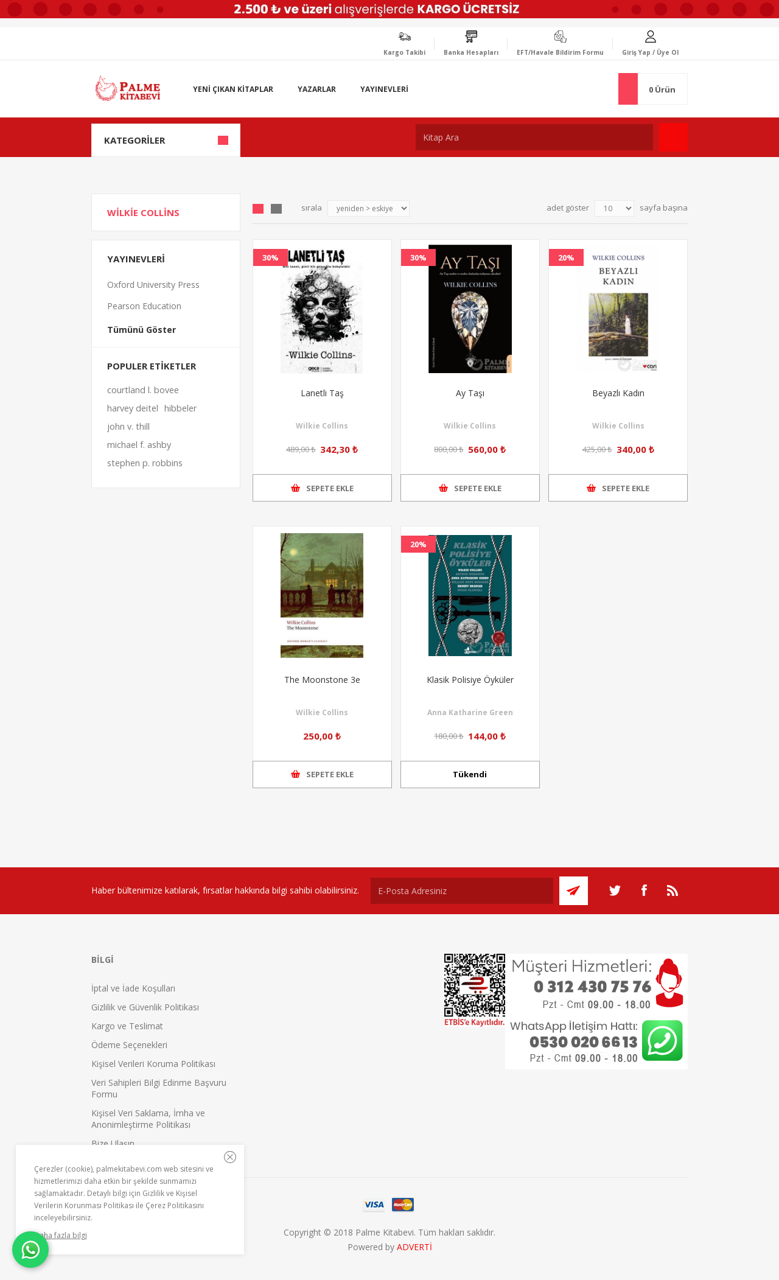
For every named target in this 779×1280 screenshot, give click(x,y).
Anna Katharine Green (470, 712)
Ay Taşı (470, 393)
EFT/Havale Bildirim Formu (560, 52)
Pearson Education (144, 306)
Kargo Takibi (404, 52)
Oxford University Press (153, 284)
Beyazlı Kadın (618, 393)
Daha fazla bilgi (60, 1235)
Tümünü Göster (141, 329)
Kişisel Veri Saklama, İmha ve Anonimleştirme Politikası (148, 1118)
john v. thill (128, 426)
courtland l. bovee (143, 390)
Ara (673, 137)
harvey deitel (132, 408)
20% (566, 257)
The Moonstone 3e (322, 679)
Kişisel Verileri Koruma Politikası (153, 1063)
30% (270, 257)
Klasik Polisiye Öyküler (470, 679)
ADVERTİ (414, 1247)
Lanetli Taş (322, 393)
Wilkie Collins (322, 426)
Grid (258, 209)
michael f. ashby (139, 444)
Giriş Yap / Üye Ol (650, 52)
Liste (276, 209)
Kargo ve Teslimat (127, 1026)
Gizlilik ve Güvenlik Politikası (145, 1007)
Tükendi (470, 774)
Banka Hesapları (471, 52)
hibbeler (180, 408)
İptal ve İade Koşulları (133, 988)
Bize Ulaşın (112, 1143)
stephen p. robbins (145, 463)
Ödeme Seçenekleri (129, 1045)
